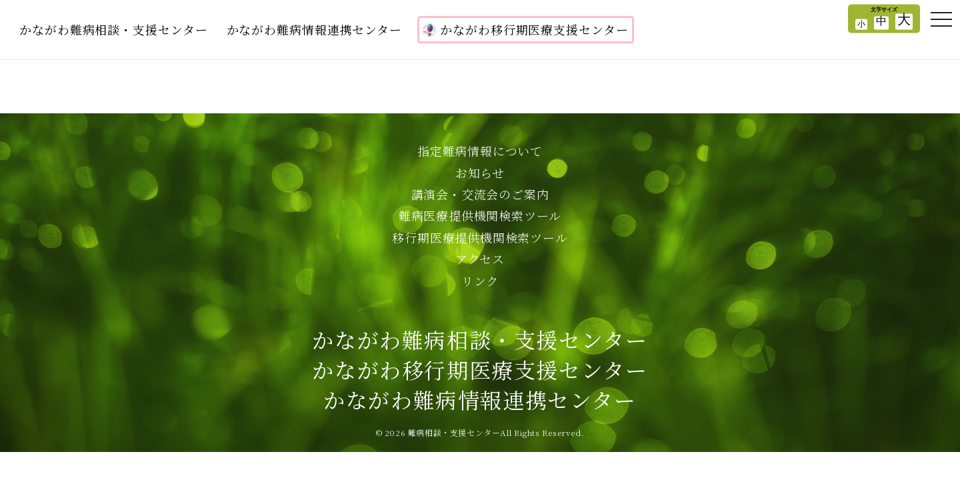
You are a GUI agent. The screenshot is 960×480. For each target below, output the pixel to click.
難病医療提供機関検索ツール (480, 215)
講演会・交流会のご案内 (480, 194)
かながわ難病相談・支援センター (113, 29)
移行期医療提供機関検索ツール (479, 237)
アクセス (480, 258)
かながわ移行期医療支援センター (526, 29)
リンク (480, 280)
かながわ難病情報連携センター (315, 29)
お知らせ (480, 172)
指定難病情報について (480, 150)
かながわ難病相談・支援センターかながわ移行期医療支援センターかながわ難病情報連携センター (479, 369)
